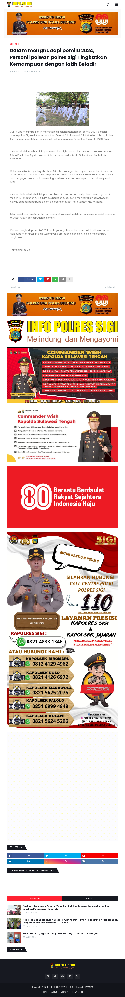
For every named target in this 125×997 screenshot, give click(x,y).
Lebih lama (109, 287)
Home (44, 992)
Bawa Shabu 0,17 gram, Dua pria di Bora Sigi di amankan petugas (60, 933)
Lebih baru (16, 287)
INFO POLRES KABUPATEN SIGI (58, 987)
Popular (35, 899)
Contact (64, 992)
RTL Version (77, 992)
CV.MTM (89, 987)
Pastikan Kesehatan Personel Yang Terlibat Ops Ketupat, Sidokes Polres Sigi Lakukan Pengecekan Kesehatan (66, 907)
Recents (90, 899)
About (54, 992)
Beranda (14, 43)
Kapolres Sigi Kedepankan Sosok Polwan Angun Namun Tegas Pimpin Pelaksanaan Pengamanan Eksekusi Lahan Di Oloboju (70, 921)
